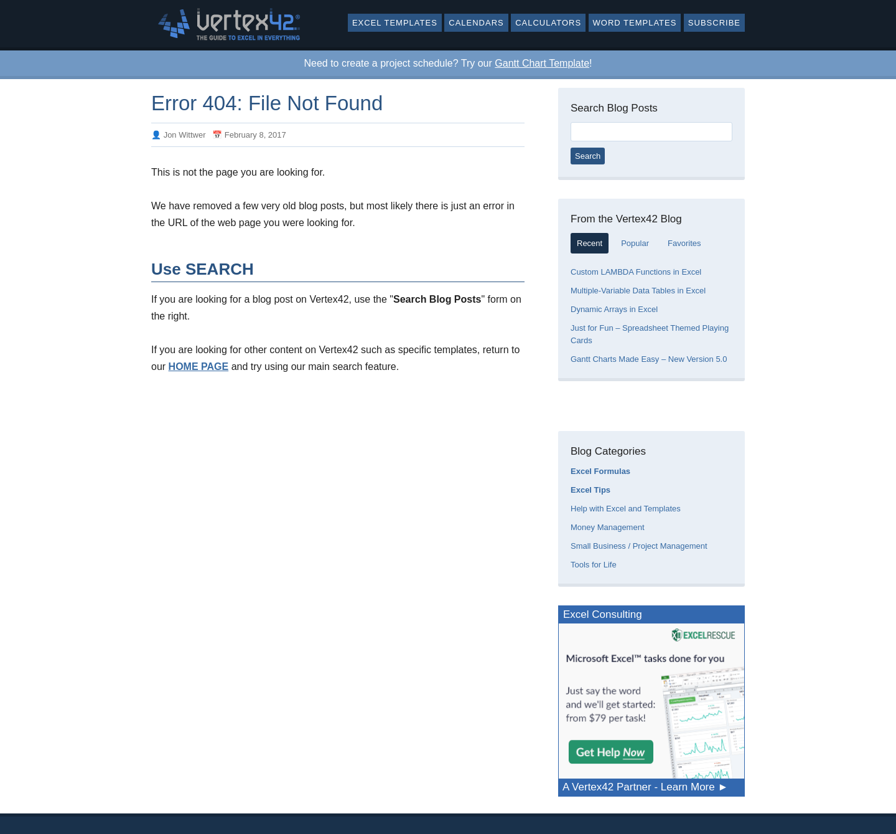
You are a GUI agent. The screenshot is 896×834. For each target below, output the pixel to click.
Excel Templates (394, 22)
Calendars (476, 22)
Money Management (608, 527)
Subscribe (714, 22)
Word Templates (635, 22)
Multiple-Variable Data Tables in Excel (638, 290)
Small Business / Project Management (639, 546)
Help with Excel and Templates (626, 508)
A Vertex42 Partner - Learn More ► (645, 787)
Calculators (548, 22)
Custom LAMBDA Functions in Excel (636, 272)
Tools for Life (594, 564)
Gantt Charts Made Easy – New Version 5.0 (649, 359)
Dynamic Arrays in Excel (614, 309)
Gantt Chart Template (542, 63)
